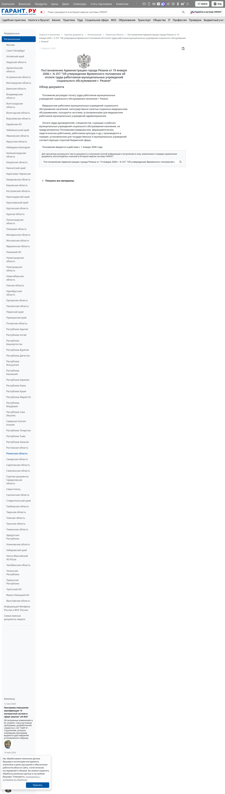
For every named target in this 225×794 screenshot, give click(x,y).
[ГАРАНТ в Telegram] (168, 4)
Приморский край (16, 317)
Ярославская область (18, 600)
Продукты (41, 4)
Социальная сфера (97, 20)
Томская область (15, 518)
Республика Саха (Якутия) (15, 413)
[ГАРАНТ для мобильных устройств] (149, 4)
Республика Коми (16, 385)
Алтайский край (15, 56)
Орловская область (17, 300)
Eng (217, 4)
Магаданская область (18, 234)
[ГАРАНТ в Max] (163, 4)
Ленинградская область (14, 221)
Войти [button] (202, 4)
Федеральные (12, 33)
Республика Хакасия (17, 442)
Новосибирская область (15, 278)
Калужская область (17, 162)
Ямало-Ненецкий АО (17, 595)
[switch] (42, 12)
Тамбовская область (17, 506)
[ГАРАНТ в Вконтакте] (154, 4)
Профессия (180, 20)
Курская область (15, 214)
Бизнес (56, 20)
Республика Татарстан (18, 430)
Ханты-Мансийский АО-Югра (17, 557)
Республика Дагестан (18, 355)
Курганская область (17, 208)
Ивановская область (17, 135)
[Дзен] (158, 3)
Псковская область (16, 323)
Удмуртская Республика (12, 537)
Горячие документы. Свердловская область (17, 480)
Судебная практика (14, 20)
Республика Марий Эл (18, 397)
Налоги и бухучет (39, 20)
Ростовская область (17, 447)
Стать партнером (101, 4)
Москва (10, 44)
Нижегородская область (15, 259)
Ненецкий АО (13, 252)
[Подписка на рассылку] (144, 4)
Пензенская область (17, 306)
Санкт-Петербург (15, 50)
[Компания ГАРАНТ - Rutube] (183, 4)
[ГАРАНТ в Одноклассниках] (178, 4)
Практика (69, 20)
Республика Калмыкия (12, 372)
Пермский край (15, 311)
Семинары (79, 4)
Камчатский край (16, 168)
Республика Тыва (15, 436)
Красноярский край (17, 202)
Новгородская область (14, 268)
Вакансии (25, 4)
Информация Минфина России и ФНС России (17, 608)
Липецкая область (16, 229)
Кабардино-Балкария (18, 147)
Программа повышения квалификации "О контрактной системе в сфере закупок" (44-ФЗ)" (16, 712)
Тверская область (16, 512)
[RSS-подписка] (187, 4)
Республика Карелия (17, 379)
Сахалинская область (18, 470)
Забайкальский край (17, 130)
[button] (206, 12)
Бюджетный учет (214, 20)
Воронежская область (18, 118)
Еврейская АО (14, 124)
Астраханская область (18, 77)
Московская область (17, 240)
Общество (159, 20)
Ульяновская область (18, 544)
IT (169, 20)
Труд (80, 20)
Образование (127, 20)
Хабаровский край (16, 550)
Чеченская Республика (12, 572)
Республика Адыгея (17, 329)
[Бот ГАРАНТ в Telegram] (173, 4)
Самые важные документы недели (14, 617)
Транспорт (144, 20)
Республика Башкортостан (14, 342)
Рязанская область (17, 453)
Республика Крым (16, 391)
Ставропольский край (18, 500)
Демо (65, 4)
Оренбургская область (14, 293)
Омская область (15, 285)
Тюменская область (17, 529)
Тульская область (16, 523)
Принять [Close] (37, 785)
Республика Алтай (16, 335)
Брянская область (16, 88)
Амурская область (16, 62)
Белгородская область (18, 82)
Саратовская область (18, 465)
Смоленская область (17, 494)
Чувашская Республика (12, 581)
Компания (8, 4)
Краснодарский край (18, 196)
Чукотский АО (14, 589)
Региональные (12, 39)
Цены (54, 4)
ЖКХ (113, 20)
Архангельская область (14, 69)
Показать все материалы (57, 180)
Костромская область (18, 191)
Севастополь (13, 489)
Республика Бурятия (17, 349)
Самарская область (17, 459)
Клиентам (122, 4)
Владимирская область (14, 96)
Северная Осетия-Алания (16, 423)
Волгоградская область (14, 105)
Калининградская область (16, 154)
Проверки (195, 20)
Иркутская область (16, 141)
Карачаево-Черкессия (18, 173)
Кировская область (17, 185)
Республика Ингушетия (12, 363)
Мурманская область (18, 246)
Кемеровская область (18, 179)
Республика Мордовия (12, 404)
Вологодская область (18, 112)
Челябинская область (18, 565)
